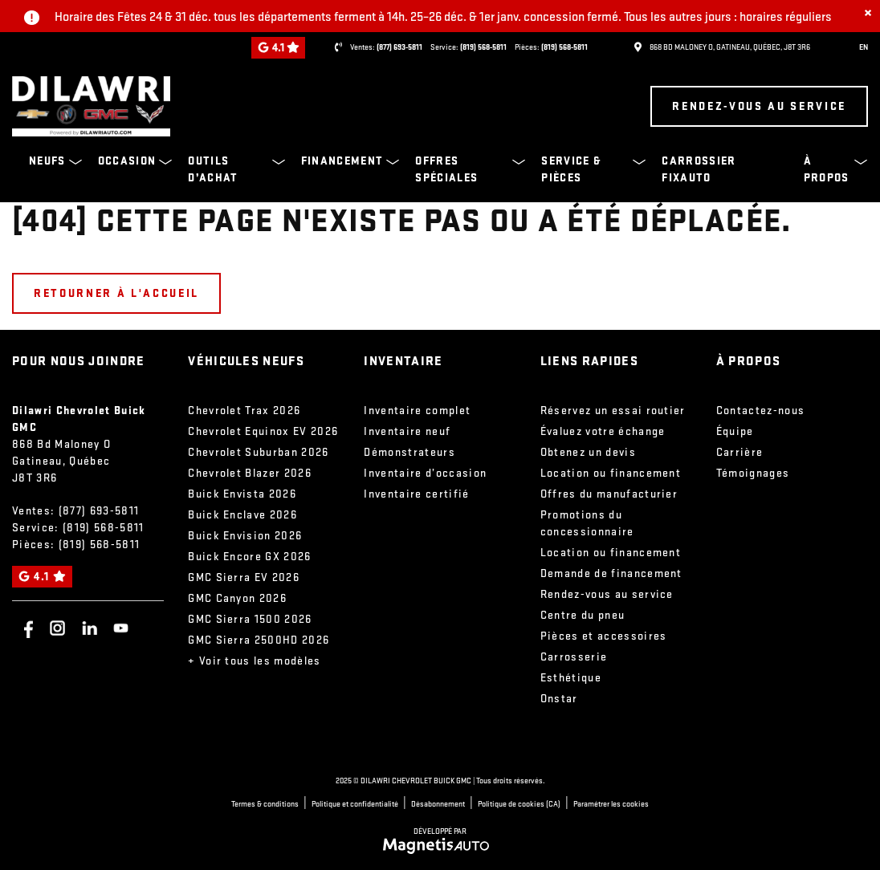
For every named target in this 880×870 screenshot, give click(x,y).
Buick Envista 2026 (242, 494)
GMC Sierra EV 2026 (243, 577)
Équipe (735, 431)
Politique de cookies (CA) (519, 804)
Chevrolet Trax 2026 (244, 410)
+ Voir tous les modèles (254, 661)
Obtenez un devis (588, 452)
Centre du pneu (582, 615)
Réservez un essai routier (613, 410)
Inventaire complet (417, 410)
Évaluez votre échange (603, 431)
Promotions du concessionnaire (587, 523)
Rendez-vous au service (759, 106)
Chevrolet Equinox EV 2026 (263, 431)
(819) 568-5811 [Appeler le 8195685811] (483, 47)
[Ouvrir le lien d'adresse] (730, 47)
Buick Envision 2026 (245, 536)
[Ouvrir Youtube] (121, 628)
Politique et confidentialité (355, 804)
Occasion (127, 161)
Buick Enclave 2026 (242, 515)
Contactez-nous (760, 410)
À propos (826, 169)
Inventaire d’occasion (425, 473)
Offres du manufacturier (609, 494)
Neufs (47, 161)
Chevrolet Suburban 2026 (258, 452)
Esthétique (570, 678)
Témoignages (753, 473)
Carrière (740, 452)
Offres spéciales (446, 169)
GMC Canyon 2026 (237, 598)
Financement (342, 161)
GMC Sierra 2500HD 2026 (258, 640)
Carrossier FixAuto (698, 169)
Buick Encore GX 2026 (250, 556)
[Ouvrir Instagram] (57, 628)
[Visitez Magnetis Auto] (440, 845)
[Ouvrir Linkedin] (89, 628)
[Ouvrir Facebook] (26, 628)
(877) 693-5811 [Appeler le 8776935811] (399, 47)
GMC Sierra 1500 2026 (250, 619)
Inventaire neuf (407, 431)
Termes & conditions (265, 804)
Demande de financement (611, 573)
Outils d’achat (213, 169)
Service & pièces (571, 169)
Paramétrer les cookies (611, 804)
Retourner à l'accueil (116, 293)
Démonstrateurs (409, 452)
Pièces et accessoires (603, 636)
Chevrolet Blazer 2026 (250, 473)
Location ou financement (611, 473)
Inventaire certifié (416, 494)
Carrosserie (574, 657)
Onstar (559, 698)
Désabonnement (438, 804)
